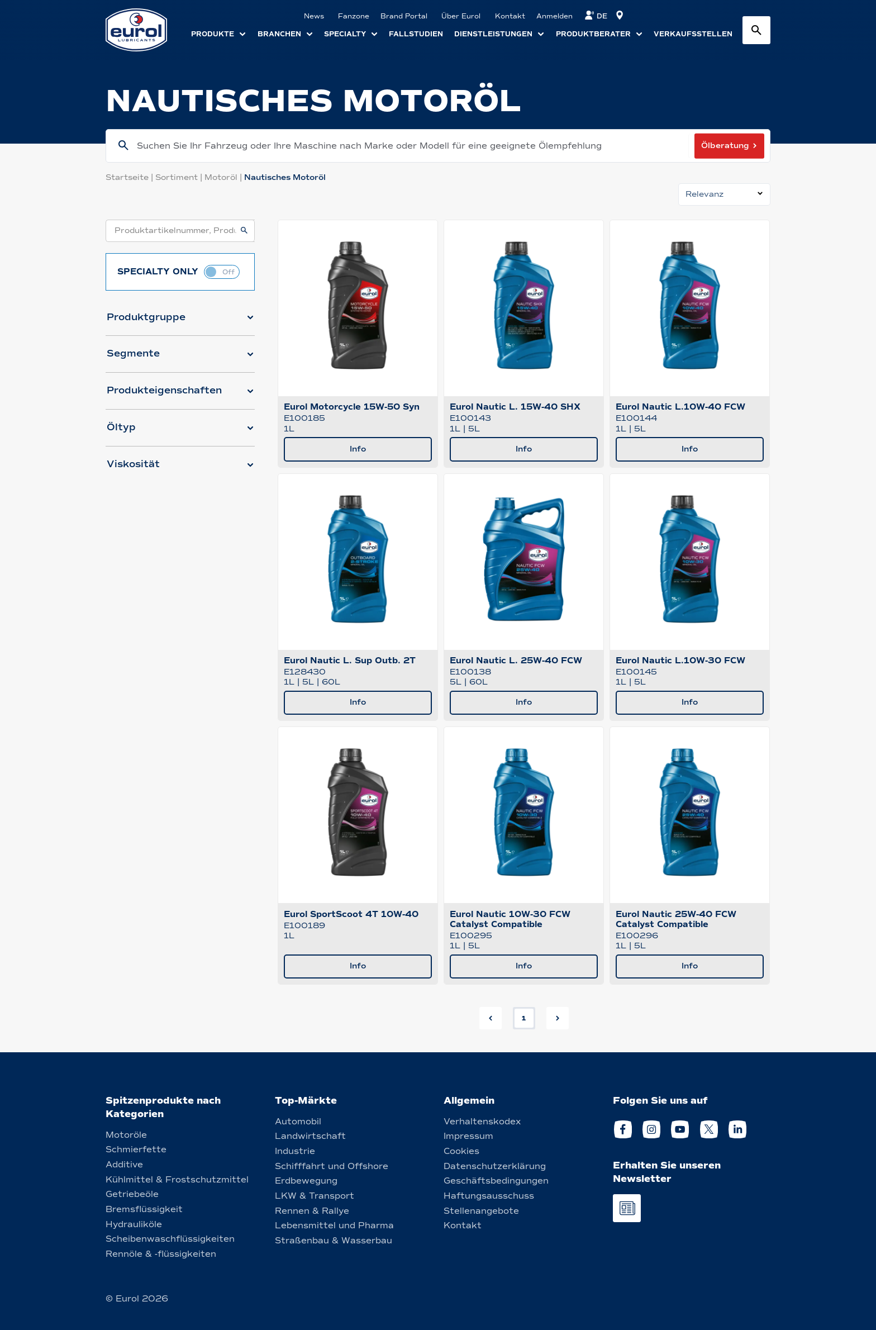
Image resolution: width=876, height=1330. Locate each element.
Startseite (130, 177)
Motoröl (224, 177)
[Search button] (756, 30)
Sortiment (179, 177)
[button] (180, 322)
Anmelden (554, 16)
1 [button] (524, 1018)
